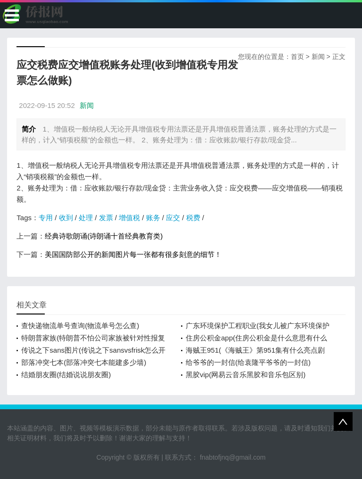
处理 (86, 218)
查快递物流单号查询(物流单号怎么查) (80, 326)
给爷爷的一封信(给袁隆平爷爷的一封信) (248, 362)
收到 (66, 218)
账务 (153, 218)
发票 (106, 218)
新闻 (318, 56)
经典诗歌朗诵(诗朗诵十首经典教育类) (104, 236)
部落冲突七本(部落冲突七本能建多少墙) (83, 362)
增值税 (129, 218)
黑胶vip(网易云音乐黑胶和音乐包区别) (245, 375)
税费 (193, 218)
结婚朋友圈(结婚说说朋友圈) (66, 375)
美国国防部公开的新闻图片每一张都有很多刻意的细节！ (133, 254)
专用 (46, 218)
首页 (297, 56)
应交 (173, 218)
